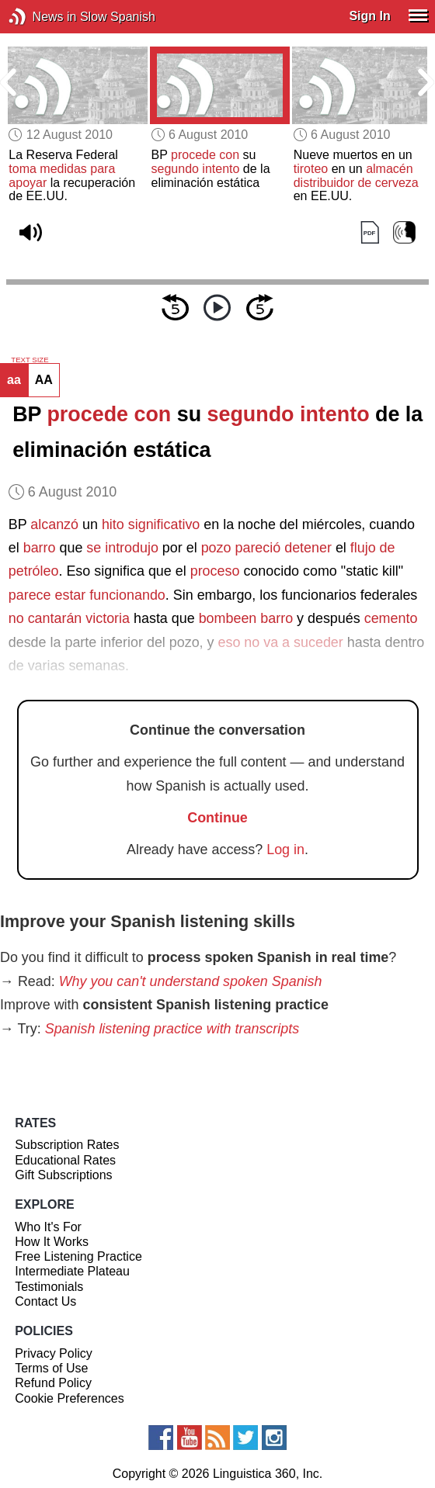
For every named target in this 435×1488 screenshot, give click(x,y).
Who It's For (48, 1227)
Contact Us (45, 1301)
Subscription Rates (67, 1144)
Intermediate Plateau (72, 1271)
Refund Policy (53, 1382)
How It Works (52, 1241)
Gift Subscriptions (63, 1175)
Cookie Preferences (69, 1398)
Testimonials (49, 1286)
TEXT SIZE (29, 360)
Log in (285, 849)
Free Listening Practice (78, 1256)
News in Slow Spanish (41, 16)
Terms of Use (51, 1368)
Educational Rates (65, 1160)
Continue (217, 817)
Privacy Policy (53, 1353)
